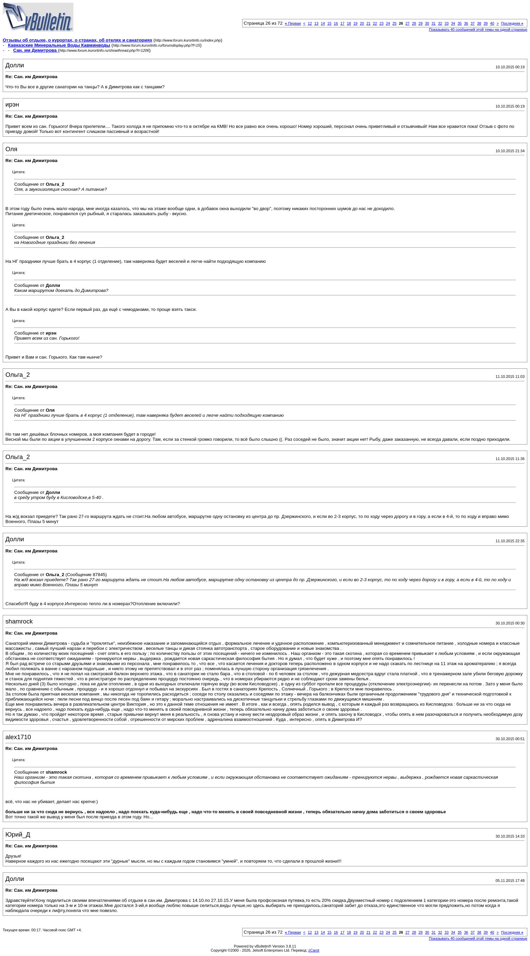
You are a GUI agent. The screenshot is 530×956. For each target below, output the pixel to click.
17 (342, 23)
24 (388, 23)
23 (381, 23)
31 (434, 23)
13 (316, 23)
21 (368, 23)
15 (329, 23)
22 (375, 23)
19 (355, 23)
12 (310, 23)
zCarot (313, 950)
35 (460, 23)
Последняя (512, 23)
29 (420, 23)
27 (408, 23)
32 (440, 23)
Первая (293, 23)
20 (362, 23)
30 (427, 23)
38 (479, 23)
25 (394, 23)
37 (472, 23)
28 (414, 23)
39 (486, 23)
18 (349, 23)
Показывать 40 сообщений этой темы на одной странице (478, 29)
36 (466, 23)
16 (336, 23)
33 (446, 23)
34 (453, 23)
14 (323, 23)
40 (492, 23)
